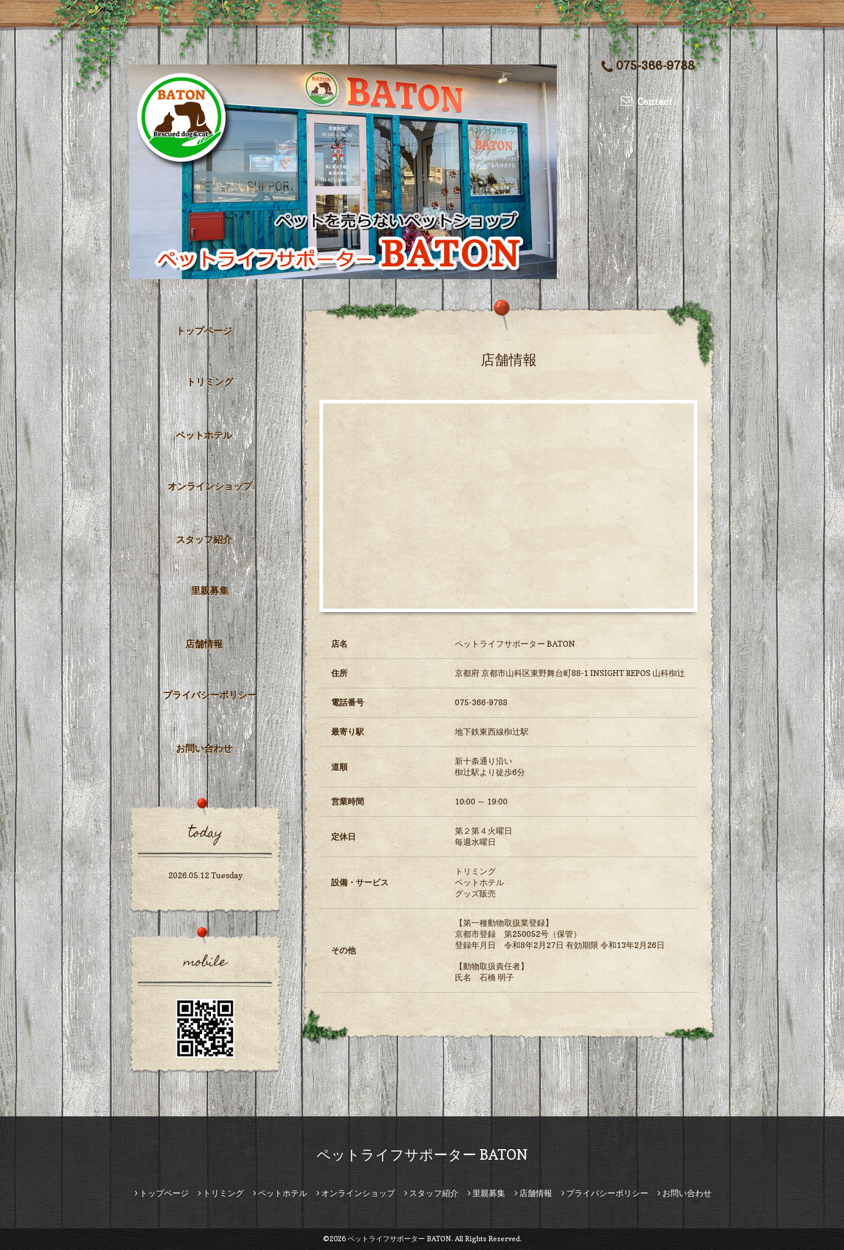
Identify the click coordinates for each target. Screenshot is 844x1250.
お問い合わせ (204, 748)
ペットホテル (204, 435)
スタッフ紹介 (204, 539)
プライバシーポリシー (210, 695)
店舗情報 (204, 644)
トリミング (209, 382)
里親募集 (210, 590)
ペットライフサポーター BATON (422, 1154)
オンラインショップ (210, 486)
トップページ (204, 331)
